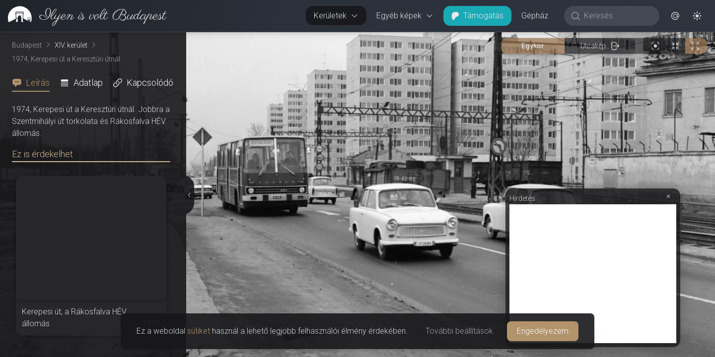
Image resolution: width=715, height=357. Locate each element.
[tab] (34, 83)
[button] (675, 16)
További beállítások (459, 331)
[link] (83, 16)
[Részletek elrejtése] (188, 195)
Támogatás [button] (477, 15)
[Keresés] (617, 16)
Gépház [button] (534, 15)
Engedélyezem (543, 331)
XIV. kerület (71, 45)
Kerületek (336, 15)
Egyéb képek (404, 15)
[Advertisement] (592, 273)
